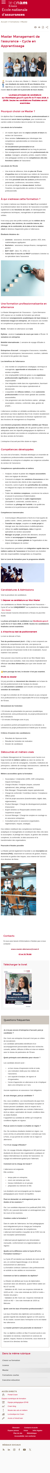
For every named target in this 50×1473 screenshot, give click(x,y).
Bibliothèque (32, 1433)
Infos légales (37, 1430)
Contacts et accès (31, 1428)
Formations (14, 22)
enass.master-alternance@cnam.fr (25, 949)
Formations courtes (10, 1375)
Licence (5, 1365)
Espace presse (13, 1430)
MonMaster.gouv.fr (14, 98)
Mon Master (6, 610)
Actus (26, 1430)
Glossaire (16, 1428)
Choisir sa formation (11, 1360)
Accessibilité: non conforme (25, 1436)
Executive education (11, 1380)
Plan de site (17, 1433)
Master (24, 22)
